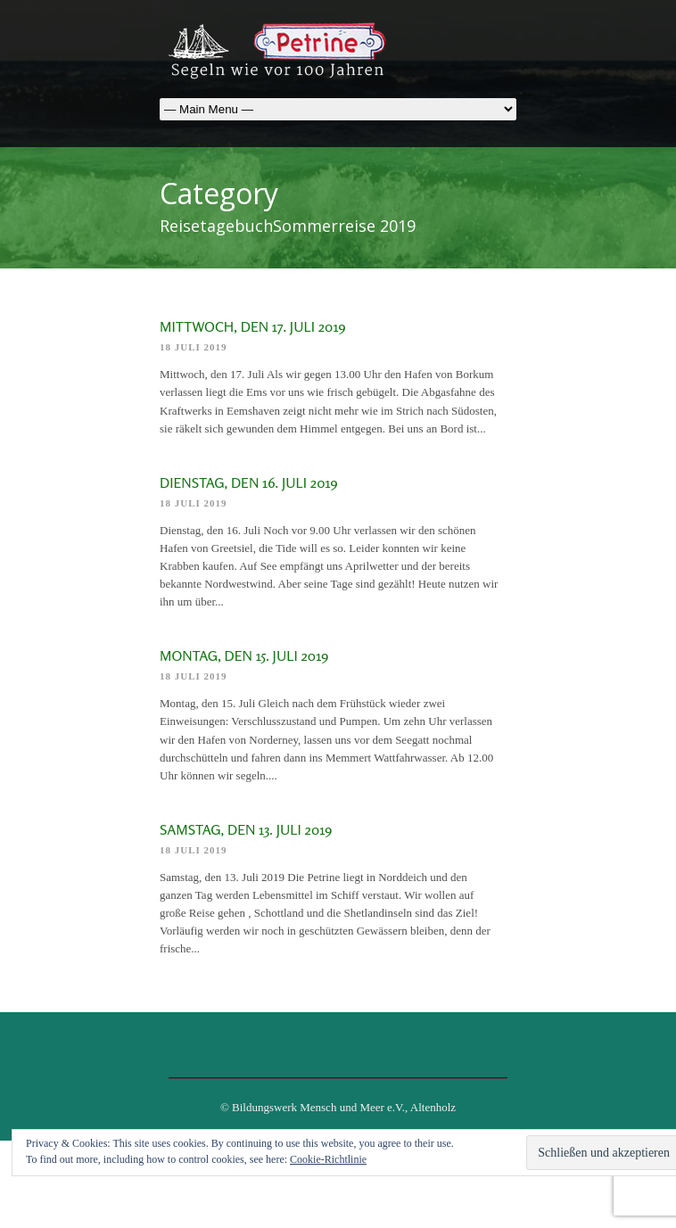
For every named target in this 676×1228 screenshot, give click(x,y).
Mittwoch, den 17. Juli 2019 (253, 326)
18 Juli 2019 (193, 347)
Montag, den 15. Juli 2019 (244, 655)
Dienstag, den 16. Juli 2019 (249, 482)
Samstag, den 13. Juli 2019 (246, 829)
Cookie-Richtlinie (328, 1159)
